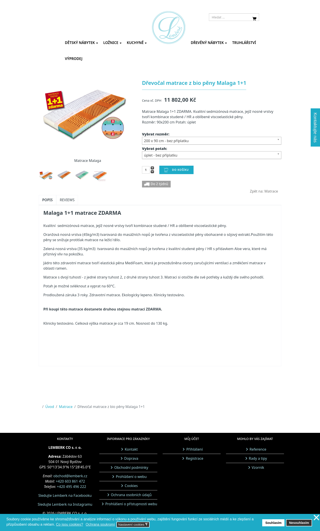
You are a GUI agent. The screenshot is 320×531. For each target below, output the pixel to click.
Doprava (131, 458)
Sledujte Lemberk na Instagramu (65, 504)
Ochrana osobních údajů (131, 494)
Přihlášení (194, 449)
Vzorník (258, 467)
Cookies (131, 485)
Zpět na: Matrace (264, 191)
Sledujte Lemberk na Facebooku (65, 495)
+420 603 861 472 (70, 481)
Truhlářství (244, 42)
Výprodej (73, 58)
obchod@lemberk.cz (70, 475)
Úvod (49, 406)
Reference (258, 449)
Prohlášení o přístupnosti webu (131, 503)
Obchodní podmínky (131, 467)
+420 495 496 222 (71, 486)
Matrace (65, 406)
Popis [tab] (47, 199)
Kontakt (131, 449)
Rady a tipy (258, 458)
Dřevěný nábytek (207, 42)
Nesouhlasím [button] (299, 523)
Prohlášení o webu (131, 476)
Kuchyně (135, 42)
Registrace (194, 458)
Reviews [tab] (67, 199)
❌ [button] (316, 518)
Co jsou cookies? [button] (69, 524)
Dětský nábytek (80, 42)
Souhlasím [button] (273, 523)
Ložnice (110, 42)
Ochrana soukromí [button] (100, 524)
